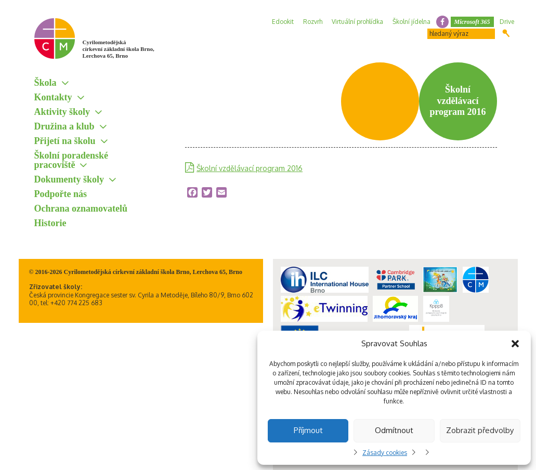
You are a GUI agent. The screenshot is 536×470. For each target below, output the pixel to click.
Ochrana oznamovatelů (81, 208)
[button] (515, 343)
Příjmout (308, 430)
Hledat (506, 33)
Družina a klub (64, 126)
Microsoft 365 (472, 21)
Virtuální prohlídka (357, 21)
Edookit (283, 21)
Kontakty (53, 97)
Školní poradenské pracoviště (71, 160)
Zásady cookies (384, 452)
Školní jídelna (411, 21)
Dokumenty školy (69, 179)
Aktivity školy (62, 112)
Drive (507, 21)
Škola (45, 82)
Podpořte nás (60, 194)
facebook (442, 22)
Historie (50, 223)
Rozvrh (312, 21)
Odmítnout (394, 430)
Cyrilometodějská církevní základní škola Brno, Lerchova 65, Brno (118, 49)
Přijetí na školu (65, 141)
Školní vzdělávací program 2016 (250, 168)
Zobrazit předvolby (480, 430)
